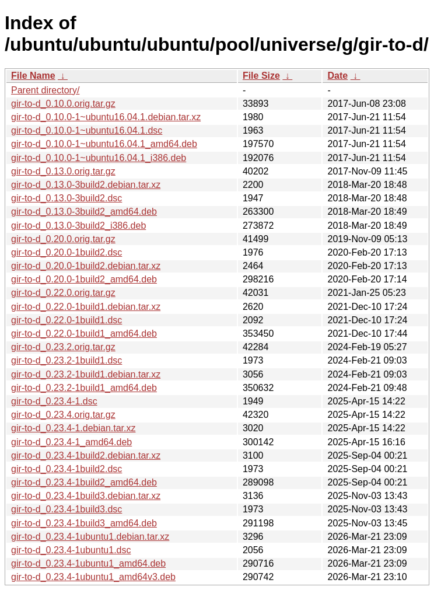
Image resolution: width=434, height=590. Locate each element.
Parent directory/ (45, 90)
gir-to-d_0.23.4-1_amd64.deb (71, 442)
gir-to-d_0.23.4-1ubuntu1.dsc (71, 550)
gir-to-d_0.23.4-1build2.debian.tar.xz (85, 455)
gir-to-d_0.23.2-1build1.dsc (66, 360)
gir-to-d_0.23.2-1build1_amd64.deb (84, 388)
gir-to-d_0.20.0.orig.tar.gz (63, 239)
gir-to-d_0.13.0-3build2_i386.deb (78, 226)
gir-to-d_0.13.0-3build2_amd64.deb (84, 212)
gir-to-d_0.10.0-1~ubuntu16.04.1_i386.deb (98, 158)
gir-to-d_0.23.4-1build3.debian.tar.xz (85, 496)
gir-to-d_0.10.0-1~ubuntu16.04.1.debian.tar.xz (106, 117)
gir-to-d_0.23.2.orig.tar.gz (63, 347)
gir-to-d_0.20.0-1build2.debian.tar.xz (85, 266)
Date (337, 76)
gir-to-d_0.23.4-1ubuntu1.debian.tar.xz (90, 537)
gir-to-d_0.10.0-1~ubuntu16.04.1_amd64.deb (104, 144)
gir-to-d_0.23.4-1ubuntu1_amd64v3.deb (93, 577)
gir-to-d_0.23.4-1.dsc (54, 401)
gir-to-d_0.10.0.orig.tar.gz (63, 104)
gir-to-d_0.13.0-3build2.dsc (66, 198)
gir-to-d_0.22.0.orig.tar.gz (63, 293)
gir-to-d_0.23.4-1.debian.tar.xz (73, 428)
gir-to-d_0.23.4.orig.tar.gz (63, 415)
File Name (33, 76)
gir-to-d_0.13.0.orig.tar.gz (63, 171)
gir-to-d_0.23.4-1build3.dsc (66, 509)
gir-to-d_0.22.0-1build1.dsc (66, 320)
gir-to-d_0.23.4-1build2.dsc (66, 469)
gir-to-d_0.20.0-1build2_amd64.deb (84, 279)
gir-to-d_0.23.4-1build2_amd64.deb (84, 482)
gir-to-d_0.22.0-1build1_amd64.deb (84, 333)
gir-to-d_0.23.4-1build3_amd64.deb (84, 523)
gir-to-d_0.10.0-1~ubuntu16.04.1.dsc (86, 130)
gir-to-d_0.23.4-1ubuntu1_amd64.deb (88, 563)
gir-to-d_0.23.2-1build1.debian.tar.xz (85, 374)
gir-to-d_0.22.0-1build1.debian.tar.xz (85, 307)
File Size (261, 76)
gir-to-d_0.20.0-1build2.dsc (66, 252)
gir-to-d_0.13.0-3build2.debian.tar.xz (85, 185)
